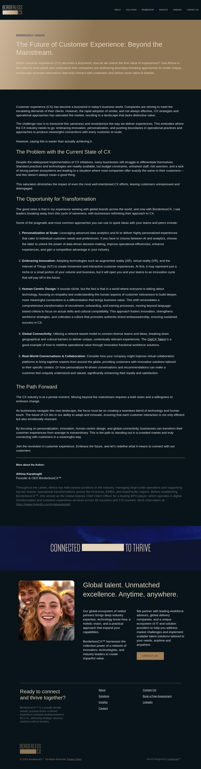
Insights (40, 35)
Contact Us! (149, 690)
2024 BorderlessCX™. (33, 759)
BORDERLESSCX (24, 35)
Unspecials (173, 759)
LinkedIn (148, 702)
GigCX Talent (156, 339)
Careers (103, 708)
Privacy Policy (74, 759)
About (102, 690)
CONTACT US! (150, 656)
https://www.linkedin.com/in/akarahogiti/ (43, 504)
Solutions (104, 696)
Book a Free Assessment (157, 696)
